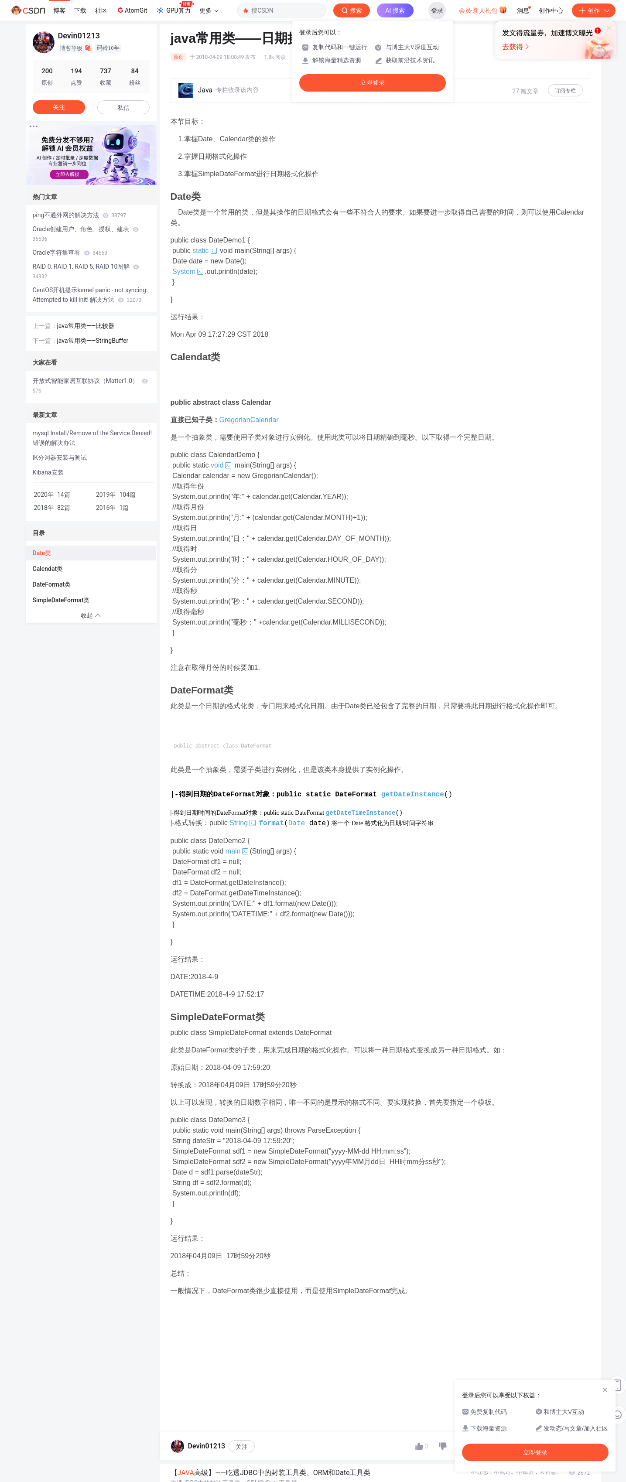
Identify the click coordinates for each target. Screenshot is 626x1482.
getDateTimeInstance (361, 813)
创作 (594, 10)
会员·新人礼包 (483, 9)
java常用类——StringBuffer (93, 340)
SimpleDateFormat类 (61, 600)
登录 (437, 10)
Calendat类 (48, 568)
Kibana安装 (48, 472)
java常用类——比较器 (85, 325)
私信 (123, 107)
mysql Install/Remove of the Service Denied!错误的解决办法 (92, 438)
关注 (242, 1447)
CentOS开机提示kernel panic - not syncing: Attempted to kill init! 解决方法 (90, 295)
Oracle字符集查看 (70, 252)
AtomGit (131, 10)
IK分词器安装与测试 (60, 457)
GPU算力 (175, 8)
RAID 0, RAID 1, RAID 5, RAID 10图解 (86, 271)
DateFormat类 (52, 584)
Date (296, 823)
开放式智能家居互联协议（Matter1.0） (90, 385)
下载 (80, 10)
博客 (59, 10)
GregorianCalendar (249, 419)
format (271, 823)
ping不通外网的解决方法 (80, 215)
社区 (101, 10)
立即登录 (372, 82)
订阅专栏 (565, 91)
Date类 (42, 553)
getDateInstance (412, 794)
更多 (209, 10)
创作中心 (551, 10)
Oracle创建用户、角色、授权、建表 (86, 233)
